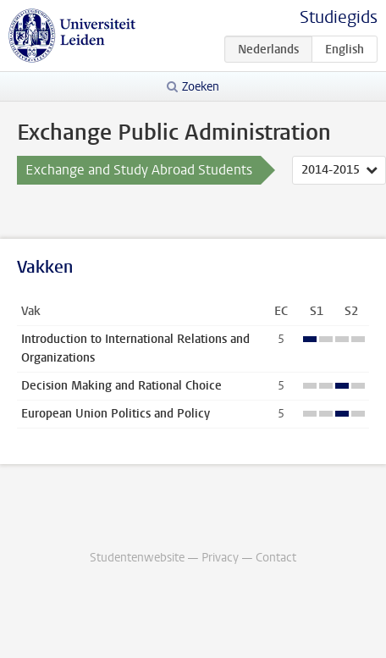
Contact (276, 558)
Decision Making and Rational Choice (121, 386)
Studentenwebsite (137, 558)
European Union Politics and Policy (115, 414)
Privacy (220, 558)
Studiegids (339, 17)
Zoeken (200, 87)
